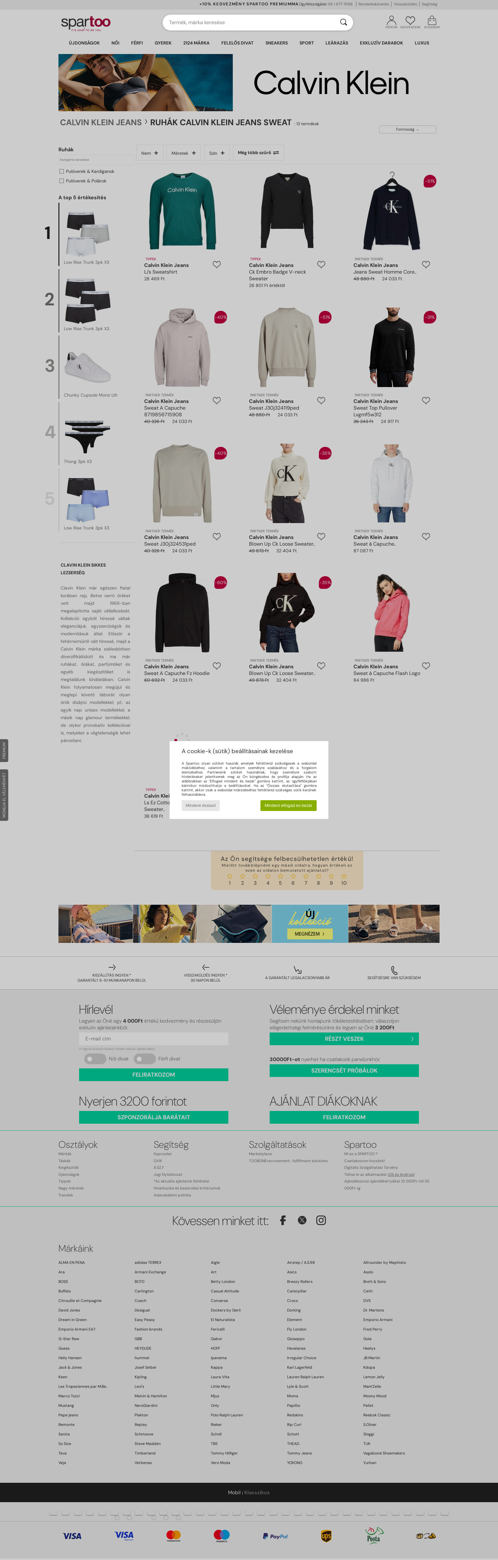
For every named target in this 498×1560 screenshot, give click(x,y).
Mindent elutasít (201, 805)
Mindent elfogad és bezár (289, 805)
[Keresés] (343, 23)
